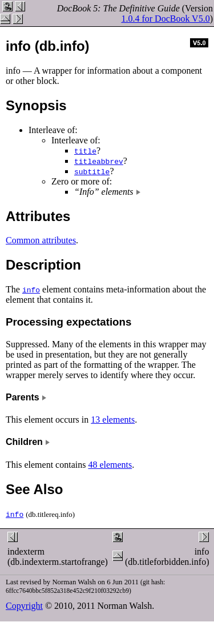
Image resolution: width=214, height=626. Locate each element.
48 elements (110, 465)
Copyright (24, 606)
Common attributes (41, 240)
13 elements (113, 419)
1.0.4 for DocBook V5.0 (165, 18)
